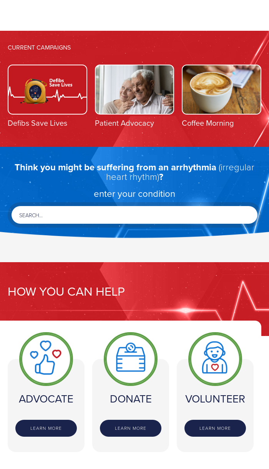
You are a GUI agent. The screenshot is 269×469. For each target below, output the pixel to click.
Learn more (46, 428)
